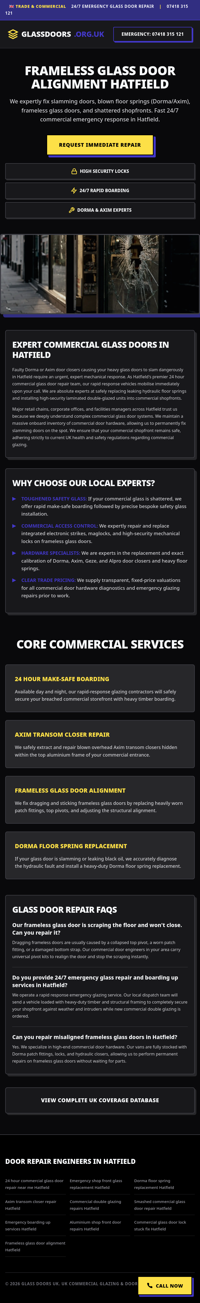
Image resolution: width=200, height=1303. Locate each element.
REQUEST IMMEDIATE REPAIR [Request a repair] (100, 144)
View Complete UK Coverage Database (100, 1100)
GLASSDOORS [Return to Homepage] (56, 34)
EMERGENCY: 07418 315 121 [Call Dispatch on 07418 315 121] (153, 34)
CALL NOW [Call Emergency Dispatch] (165, 1285)
